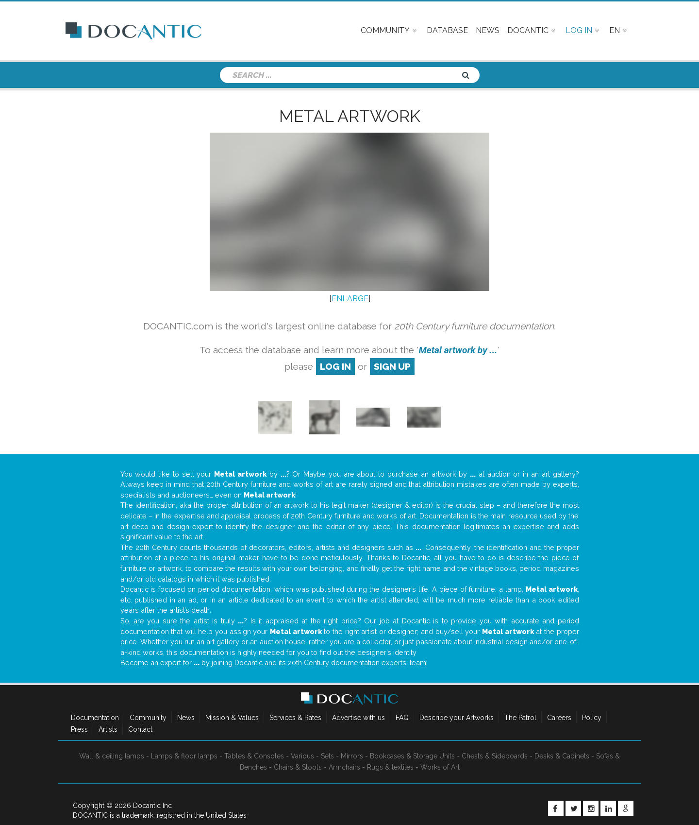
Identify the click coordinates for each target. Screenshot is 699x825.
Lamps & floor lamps (184, 756)
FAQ (402, 718)
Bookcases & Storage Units (412, 756)
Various (302, 756)
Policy (591, 718)
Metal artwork (349, 116)
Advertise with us (358, 718)
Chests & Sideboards (495, 756)
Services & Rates (295, 718)
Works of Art (440, 767)
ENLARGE (350, 298)
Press (79, 729)
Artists (108, 729)
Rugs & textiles (390, 767)
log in (335, 366)
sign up (392, 366)
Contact (140, 729)
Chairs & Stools (298, 767)
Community (148, 718)
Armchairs (344, 767)
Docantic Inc (152, 805)
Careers (559, 718)
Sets (327, 756)
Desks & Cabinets (561, 756)
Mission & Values (232, 718)
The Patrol (520, 718)
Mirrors (352, 756)
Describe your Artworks (456, 718)
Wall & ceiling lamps (111, 756)
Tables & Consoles (254, 756)
